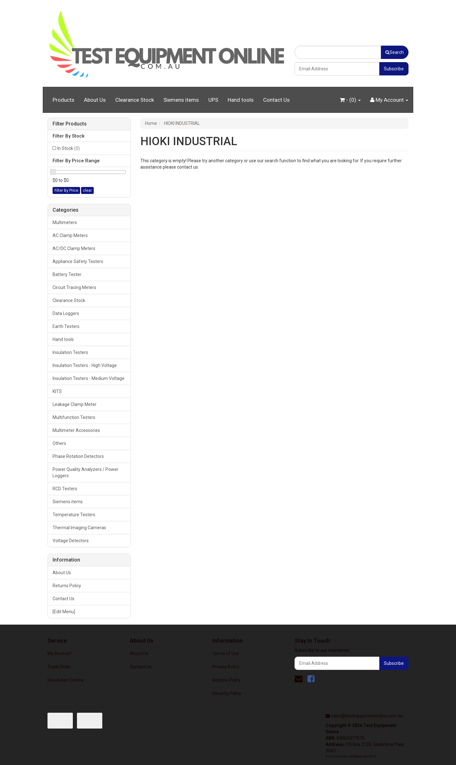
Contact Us (276, 100)
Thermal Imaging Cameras (79, 527)
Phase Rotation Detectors (78, 456)
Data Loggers (66, 313)
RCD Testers (65, 488)
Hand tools (241, 100)
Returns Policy (67, 585)
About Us (95, 100)
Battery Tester (67, 274)
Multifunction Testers (74, 417)
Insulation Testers (70, 352)
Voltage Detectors (71, 540)
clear (87, 190)
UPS (213, 100)
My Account (59, 653)
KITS (57, 391)
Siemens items (181, 100)
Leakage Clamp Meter (75, 404)
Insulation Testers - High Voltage (85, 365)
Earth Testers (66, 326)
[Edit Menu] (64, 611)
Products (63, 100)
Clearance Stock (134, 100)
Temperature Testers (74, 514)
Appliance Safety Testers (78, 261)
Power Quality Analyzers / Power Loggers (85, 472)
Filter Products (70, 124)
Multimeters (65, 222)
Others (59, 443)
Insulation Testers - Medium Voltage (88, 378)
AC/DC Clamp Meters (74, 248)
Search (394, 52)
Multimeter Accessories (76, 430)
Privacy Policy (225, 666)
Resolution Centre (65, 680)
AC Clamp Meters (70, 235)
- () (350, 100)
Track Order (59, 666)
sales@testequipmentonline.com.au (367, 715)
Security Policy (226, 693)
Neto (373, 756)
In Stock (68, 148)
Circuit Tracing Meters (74, 287)
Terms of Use (225, 653)
